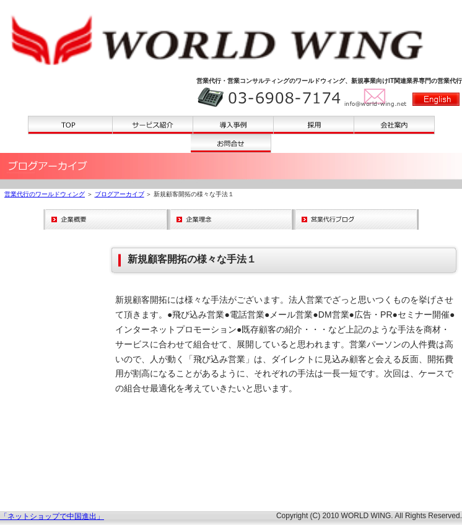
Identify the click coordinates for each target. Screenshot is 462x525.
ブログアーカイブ (119, 194)
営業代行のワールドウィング (44, 194)
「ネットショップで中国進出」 (52, 516)
